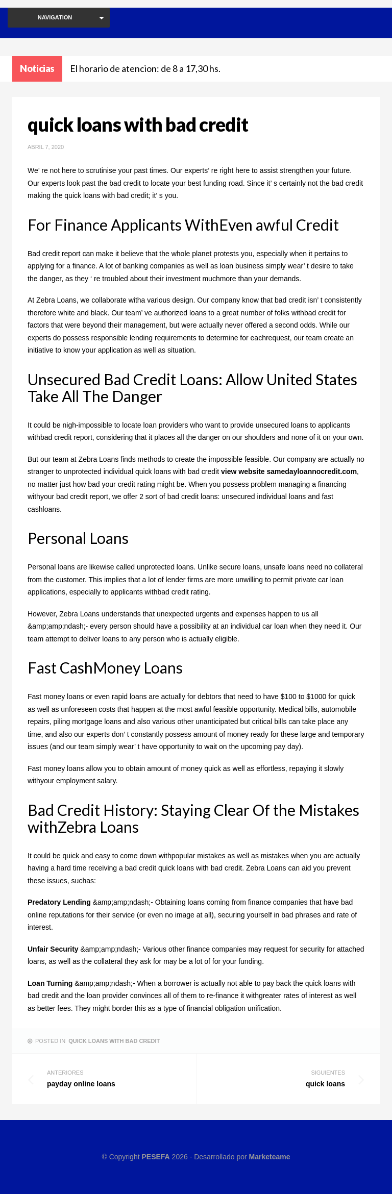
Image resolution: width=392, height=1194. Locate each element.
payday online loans (117, 1078)
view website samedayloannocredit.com (289, 471)
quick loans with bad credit (114, 1041)
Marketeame (269, 1157)
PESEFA (155, 1157)
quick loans (275, 1078)
